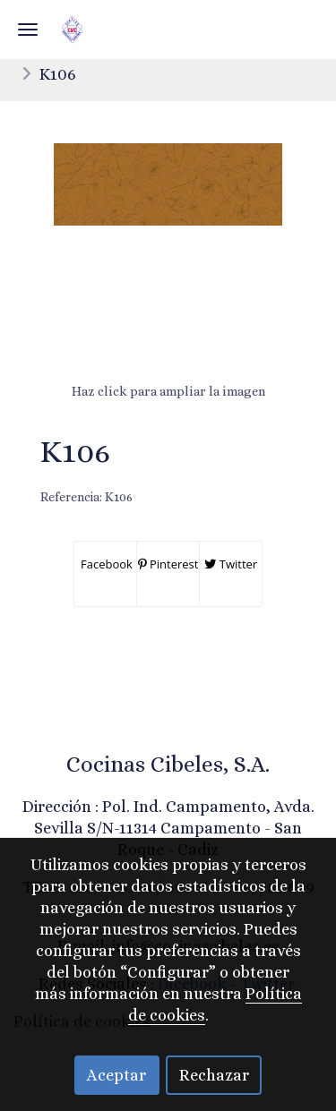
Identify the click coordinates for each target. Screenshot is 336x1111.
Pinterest (168, 564)
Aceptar (116, 1075)
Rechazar (214, 1075)
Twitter (230, 564)
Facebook (105, 564)
